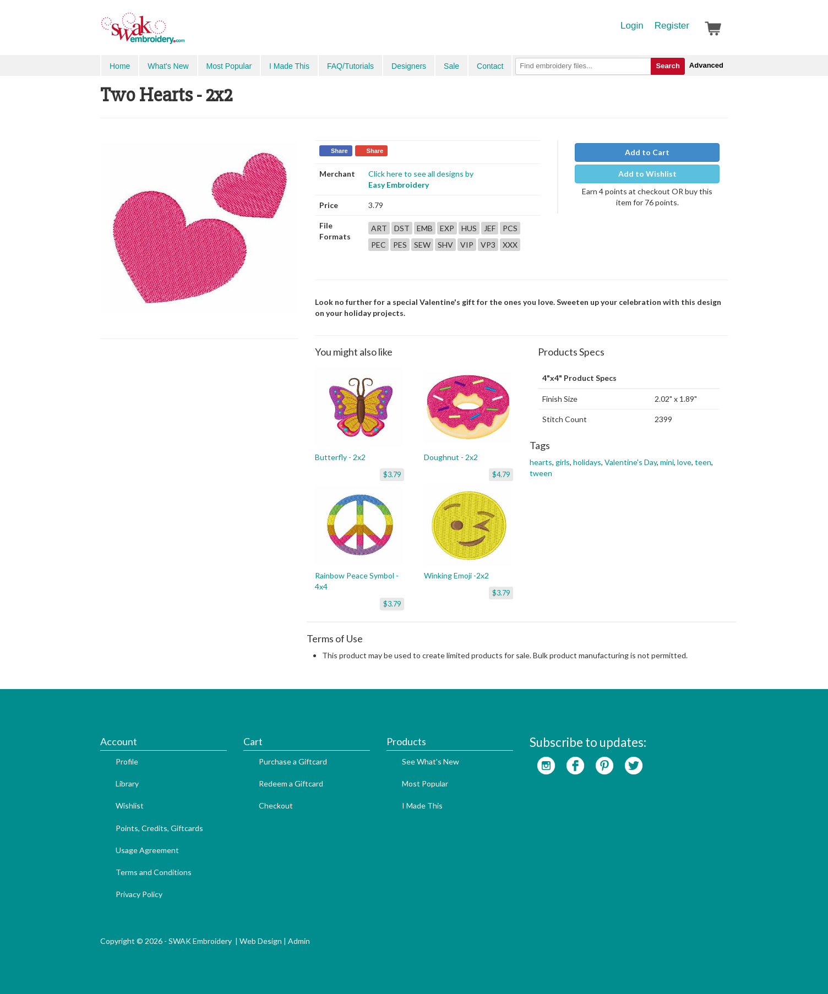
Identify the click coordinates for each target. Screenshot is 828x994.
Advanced (706, 65)
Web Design (260, 941)
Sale (451, 66)
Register (672, 25)
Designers (408, 66)
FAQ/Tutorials (350, 66)
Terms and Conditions (154, 872)
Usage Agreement (147, 850)
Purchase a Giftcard (293, 761)
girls (562, 462)
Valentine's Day (630, 462)
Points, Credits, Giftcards (159, 828)
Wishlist (130, 805)
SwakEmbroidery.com (182, 33)
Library (127, 783)
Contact (490, 66)
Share (339, 151)
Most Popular (229, 66)
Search (667, 66)
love (684, 462)
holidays (587, 462)
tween (541, 473)
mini (667, 462)
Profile (127, 761)
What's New (168, 66)
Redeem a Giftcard (291, 783)
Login (632, 25)
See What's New (430, 761)
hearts (541, 462)
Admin (299, 941)
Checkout (276, 805)
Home (120, 66)
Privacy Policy (139, 894)
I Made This (289, 66)
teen (703, 462)
